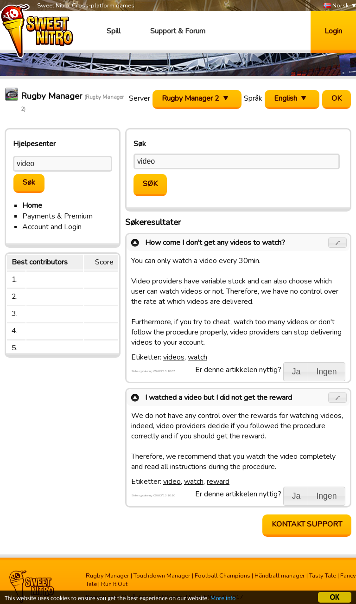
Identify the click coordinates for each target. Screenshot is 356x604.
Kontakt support (307, 524)
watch (197, 357)
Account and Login (52, 227)
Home (32, 205)
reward (218, 481)
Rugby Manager (107, 576)
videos (173, 357)
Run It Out (114, 584)
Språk (253, 98)
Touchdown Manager (162, 576)
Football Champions (222, 576)
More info (222, 599)
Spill (114, 31)
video (172, 481)
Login (333, 31)
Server (139, 98)
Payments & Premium (57, 216)
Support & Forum (177, 31)
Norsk (336, 5)
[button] (337, 243)
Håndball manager (279, 576)
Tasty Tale (322, 576)
